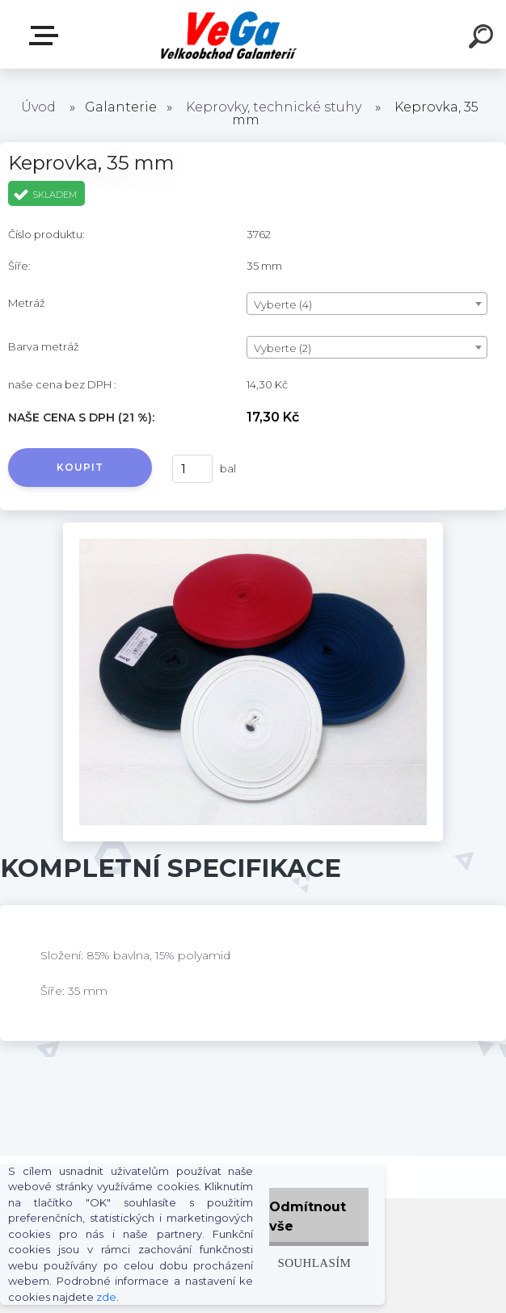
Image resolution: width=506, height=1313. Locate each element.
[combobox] (367, 303)
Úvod (38, 107)
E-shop (47, 35)
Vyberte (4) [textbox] (283, 304)
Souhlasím (314, 1262)
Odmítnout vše (307, 1216)
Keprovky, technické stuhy (273, 107)
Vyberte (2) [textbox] (282, 348)
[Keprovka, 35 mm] (253, 528)
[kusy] (192, 469)
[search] (483, 38)
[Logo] (229, 34)
